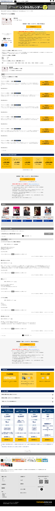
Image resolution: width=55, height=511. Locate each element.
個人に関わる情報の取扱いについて (33, 474)
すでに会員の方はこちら (39, 30)
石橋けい (29, 64)
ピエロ (15, 302)
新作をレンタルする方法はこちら (40, 32)
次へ (31, 337)
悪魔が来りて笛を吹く (36, 219)
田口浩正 (23, 64)
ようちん (15, 283)
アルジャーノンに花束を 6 (14, 69)
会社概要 (2, 474)
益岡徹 (16, 64)
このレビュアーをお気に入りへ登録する (37, 258)
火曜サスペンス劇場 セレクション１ (17, 219)
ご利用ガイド (45, 4)
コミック (26, 1)
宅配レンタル (4, 498)
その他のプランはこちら (29, 30)
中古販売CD (33, 1)
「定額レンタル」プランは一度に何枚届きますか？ (13, 406)
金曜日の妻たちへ (4, 219)
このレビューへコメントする (48, 258)
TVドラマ (20, 20)
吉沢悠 (26, 64)
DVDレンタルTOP (3, 11)
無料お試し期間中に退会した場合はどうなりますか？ (13, 397)
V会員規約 (5, 474)
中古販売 (3, 500)
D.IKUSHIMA (16, 246)
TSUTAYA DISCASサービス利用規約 (12, 474)
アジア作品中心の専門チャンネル (5, 467)
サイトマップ (12, 475)
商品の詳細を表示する (4, 89)
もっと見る (51, 65)
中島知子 (33, 64)
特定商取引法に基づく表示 (42, 474)
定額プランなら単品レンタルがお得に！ (41, 462)
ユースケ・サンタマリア (10, 64)
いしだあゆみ (41, 64)
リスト (50, 2)
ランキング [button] (29, 4)
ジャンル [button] (18, 4)
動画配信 (39, 1)
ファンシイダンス (25, 219)
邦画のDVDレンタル (15, 11)
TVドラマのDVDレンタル (22, 11)
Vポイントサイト (23, 497)
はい (12, 256)
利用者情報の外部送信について (5, 475)
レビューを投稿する (49, 235)
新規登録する (7, 444)
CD (21, 1)
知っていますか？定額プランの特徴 (29, 462)
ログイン (53, 2)
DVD (16, 1)
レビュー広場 (22, 493)
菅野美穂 (19, 64)
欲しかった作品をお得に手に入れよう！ (17, 462)
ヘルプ (49, 4)
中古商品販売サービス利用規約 (22, 474)
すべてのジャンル (9, 11)
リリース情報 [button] (23, 4)
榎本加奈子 (36, 64)
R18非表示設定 (4, 501)
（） (11, 42)
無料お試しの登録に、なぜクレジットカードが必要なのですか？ (15, 401)
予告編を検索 (6, 39)
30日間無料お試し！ (33, 27)
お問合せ (22, 488)
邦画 (17, 20)
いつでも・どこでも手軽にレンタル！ (6, 462)
